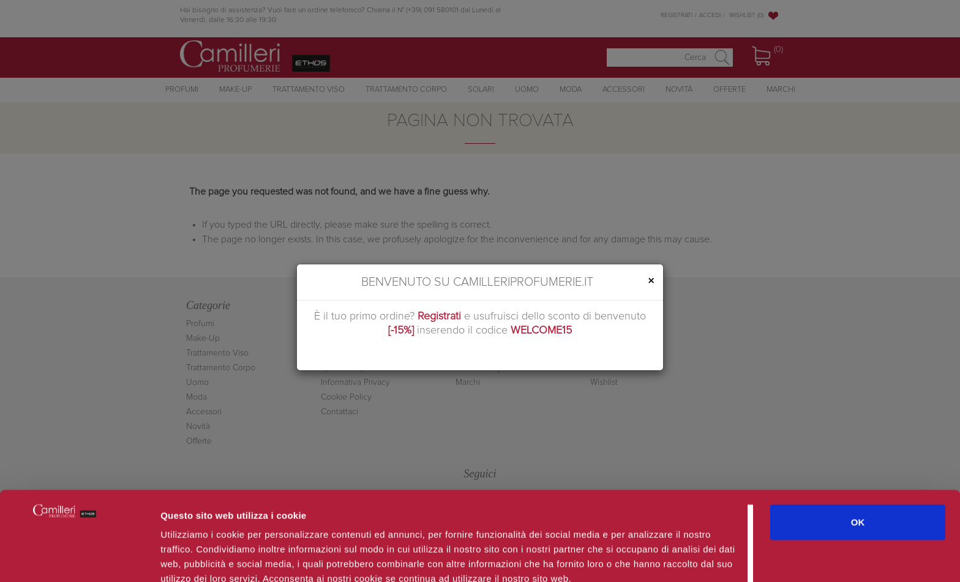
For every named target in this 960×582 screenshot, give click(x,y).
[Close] (651, 281)
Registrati (439, 316)
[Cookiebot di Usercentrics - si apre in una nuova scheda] (79, 558)
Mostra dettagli (650, 558)
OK (858, 462)
